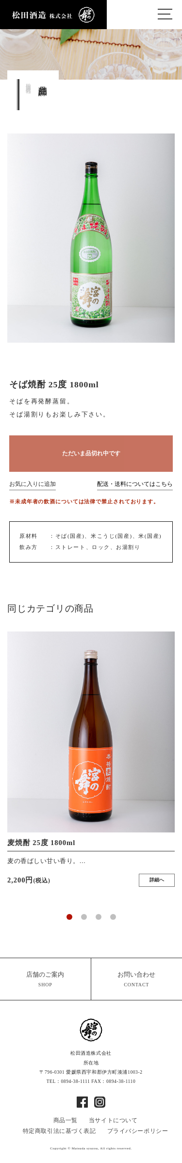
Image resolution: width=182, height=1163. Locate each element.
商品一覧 (65, 1120)
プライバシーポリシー (137, 1131)
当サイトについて (113, 1120)
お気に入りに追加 (32, 484)
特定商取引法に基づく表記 (59, 1131)
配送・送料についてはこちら (135, 484)
